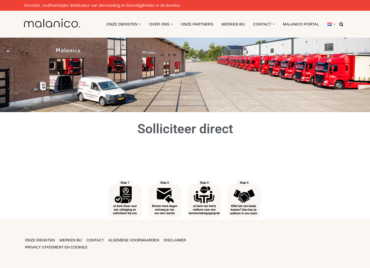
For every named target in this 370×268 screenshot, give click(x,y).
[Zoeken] (341, 24)
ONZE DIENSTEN (40, 240)
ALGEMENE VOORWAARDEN (133, 240)
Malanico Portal (301, 24)
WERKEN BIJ (70, 240)
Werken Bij (233, 24)
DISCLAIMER (175, 240)
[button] (140, 24)
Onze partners (197, 24)
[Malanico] (52, 23)
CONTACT (95, 240)
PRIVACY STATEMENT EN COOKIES (56, 247)
